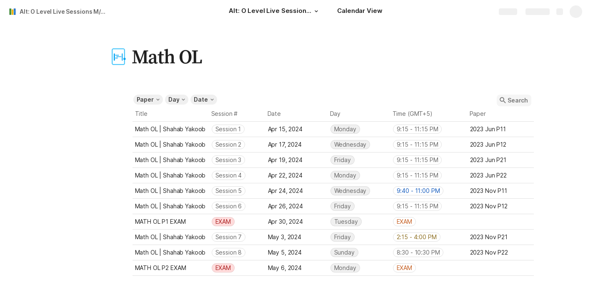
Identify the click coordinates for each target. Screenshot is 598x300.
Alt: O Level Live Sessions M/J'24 (64, 11)
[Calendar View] (359, 11)
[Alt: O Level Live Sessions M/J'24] (274, 11)
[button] (316, 11)
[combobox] (237, 129)
